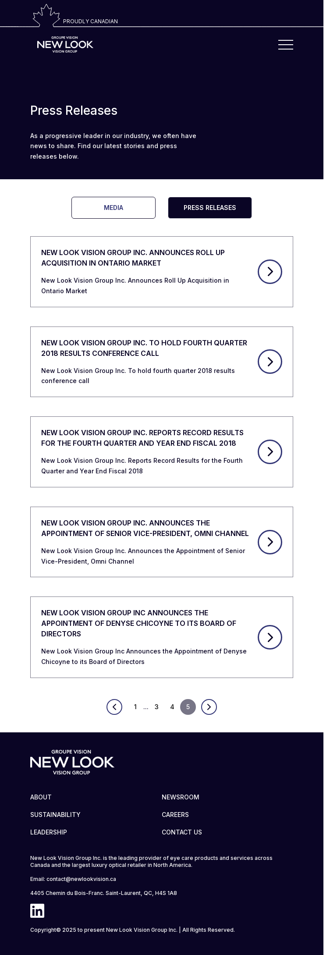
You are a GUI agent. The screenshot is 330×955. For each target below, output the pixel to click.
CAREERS (175, 814)
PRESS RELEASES (210, 207)
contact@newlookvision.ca (81, 879)
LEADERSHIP (48, 832)
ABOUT (41, 797)
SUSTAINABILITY (55, 814)
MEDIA (113, 207)
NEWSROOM (180, 797)
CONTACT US (182, 832)
